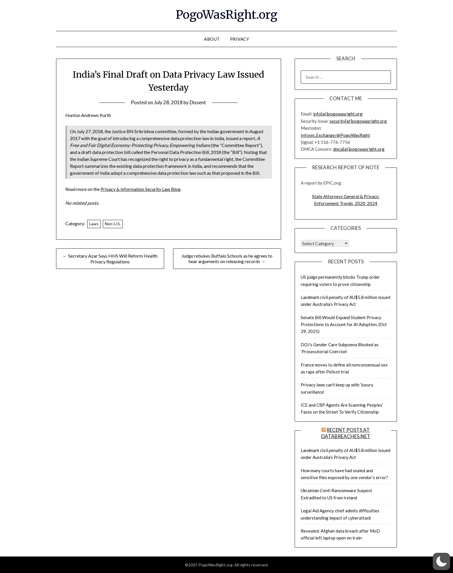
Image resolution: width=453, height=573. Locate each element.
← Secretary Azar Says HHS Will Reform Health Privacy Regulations (110, 258)
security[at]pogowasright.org (358, 121)
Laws (94, 223)
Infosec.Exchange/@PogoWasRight (335, 135)
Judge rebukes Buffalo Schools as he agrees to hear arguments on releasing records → (226, 258)
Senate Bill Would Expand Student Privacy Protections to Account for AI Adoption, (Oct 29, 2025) (344, 324)
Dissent (198, 102)
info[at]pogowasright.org (338, 113)
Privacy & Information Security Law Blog (141, 189)
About (212, 39)
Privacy (239, 39)
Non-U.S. (113, 223)
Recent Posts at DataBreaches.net (345, 433)
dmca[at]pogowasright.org (359, 149)
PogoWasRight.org (226, 15)
